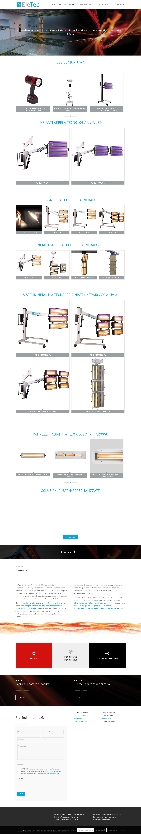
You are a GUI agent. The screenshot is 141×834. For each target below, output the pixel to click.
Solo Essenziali (100, 830)
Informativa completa (53, 773)
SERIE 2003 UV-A (42, 183)
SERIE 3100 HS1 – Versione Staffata (33, 474)
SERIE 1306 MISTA (98, 355)
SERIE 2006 (57, 278)
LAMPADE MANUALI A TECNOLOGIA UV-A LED (70, 109)
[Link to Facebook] (115, 4)
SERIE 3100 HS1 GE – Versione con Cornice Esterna (106, 475)
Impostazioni (113, 830)
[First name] (28, 732)
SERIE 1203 (57, 232)
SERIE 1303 (84, 232)
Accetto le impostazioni (85, 830)
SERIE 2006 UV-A (97, 183)
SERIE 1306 (112, 232)
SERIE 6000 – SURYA (84, 278)
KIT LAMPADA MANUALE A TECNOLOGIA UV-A (33, 109)
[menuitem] (54, 4)
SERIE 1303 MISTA (43, 355)
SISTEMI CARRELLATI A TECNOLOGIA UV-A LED (106, 109)
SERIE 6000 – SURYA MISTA (98, 411)
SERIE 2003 (29, 278)
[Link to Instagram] (121, 4)
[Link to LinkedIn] (124, 4)
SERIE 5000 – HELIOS (111, 278)
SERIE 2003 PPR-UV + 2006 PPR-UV (42, 411)
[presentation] (32, 785)
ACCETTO (41, 771)
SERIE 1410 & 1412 (29, 232)
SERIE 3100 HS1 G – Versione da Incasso (69, 475)
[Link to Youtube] (118, 4)
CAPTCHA (20, 779)
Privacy (20, 765)
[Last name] (52, 732)
